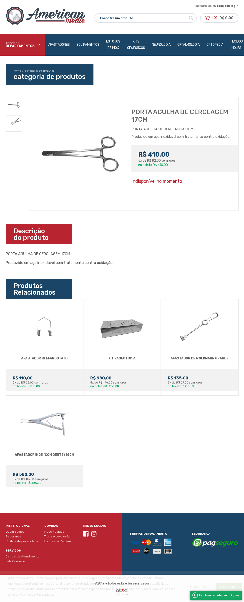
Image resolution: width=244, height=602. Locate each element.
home (19, 70)
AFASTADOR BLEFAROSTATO (44, 358)
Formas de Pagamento (60, 541)
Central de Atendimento (23, 556)
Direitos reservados (135, 583)
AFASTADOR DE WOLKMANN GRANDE (200, 358)
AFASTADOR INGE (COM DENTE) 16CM (44, 455)
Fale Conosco (15, 561)
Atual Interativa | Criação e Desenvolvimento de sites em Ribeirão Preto (122, 591)
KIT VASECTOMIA (122, 358)
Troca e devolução (57, 536)
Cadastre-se (203, 6)
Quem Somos (15, 531)
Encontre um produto (116, 18)
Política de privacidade (22, 541)
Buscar (191, 18)
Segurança (14, 536)
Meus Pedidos (54, 531)
